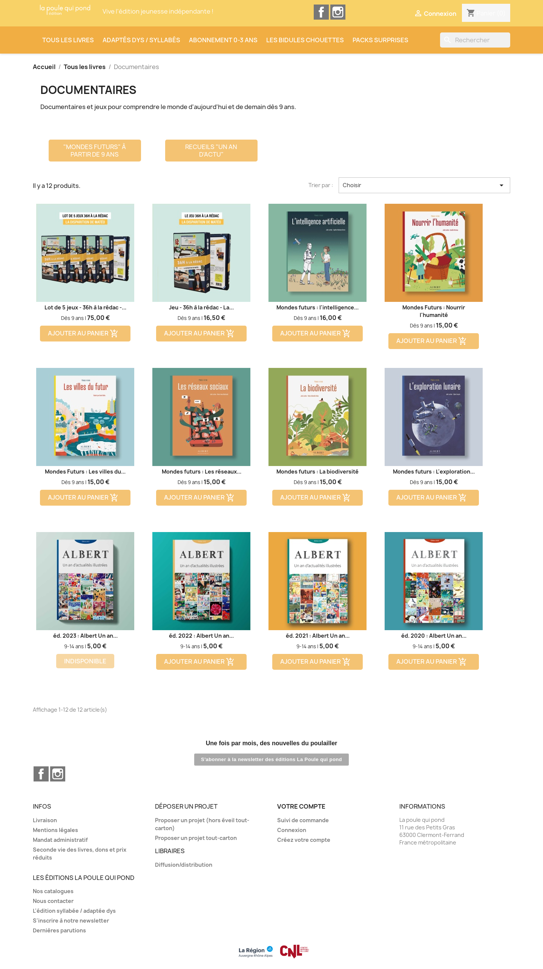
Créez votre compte (303, 839)
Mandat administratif (60, 839)
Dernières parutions (59, 930)
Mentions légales (55, 830)
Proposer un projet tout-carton (196, 837)
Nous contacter (53, 900)
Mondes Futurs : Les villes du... (85, 471)
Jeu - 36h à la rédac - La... (201, 307)
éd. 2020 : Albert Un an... (433, 635)
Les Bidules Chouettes (305, 40)
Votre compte (301, 806)
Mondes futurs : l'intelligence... (317, 307)
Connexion (291, 830)
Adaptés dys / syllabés (141, 40)
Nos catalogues (53, 891)
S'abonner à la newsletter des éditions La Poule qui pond (271, 759)
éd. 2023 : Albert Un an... (85, 635)
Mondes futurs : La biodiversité (317, 471)
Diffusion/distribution (183, 864)
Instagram (337, 12)
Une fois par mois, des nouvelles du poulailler (271, 743)
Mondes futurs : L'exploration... (434, 471)
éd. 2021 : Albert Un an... (318, 635)
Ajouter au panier (83, 333)
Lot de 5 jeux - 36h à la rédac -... (85, 307)
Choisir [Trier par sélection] (424, 185)
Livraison (45, 820)
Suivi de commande (303, 820)
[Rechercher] (475, 40)
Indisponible (85, 661)
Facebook (321, 12)
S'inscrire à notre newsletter (71, 920)
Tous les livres (68, 40)
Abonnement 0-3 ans (223, 40)
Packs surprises (380, 40)
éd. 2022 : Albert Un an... (201, 635)
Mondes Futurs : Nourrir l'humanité (433, 311)
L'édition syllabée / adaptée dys (74, 910)
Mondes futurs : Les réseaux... (201, 471)
